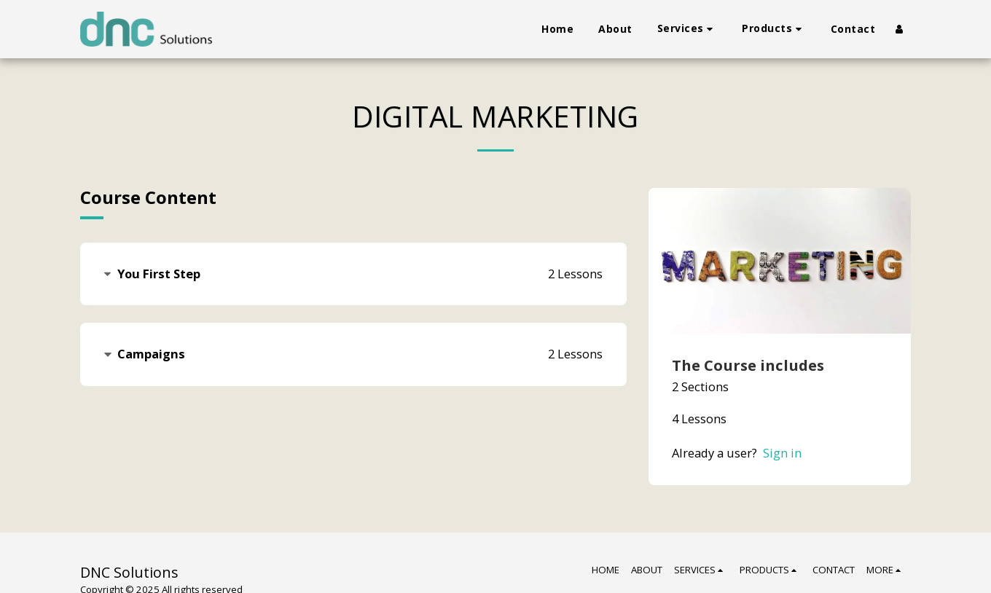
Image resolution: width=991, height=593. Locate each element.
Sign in (782, 452)
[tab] (353, 274)
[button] (687, 28)
